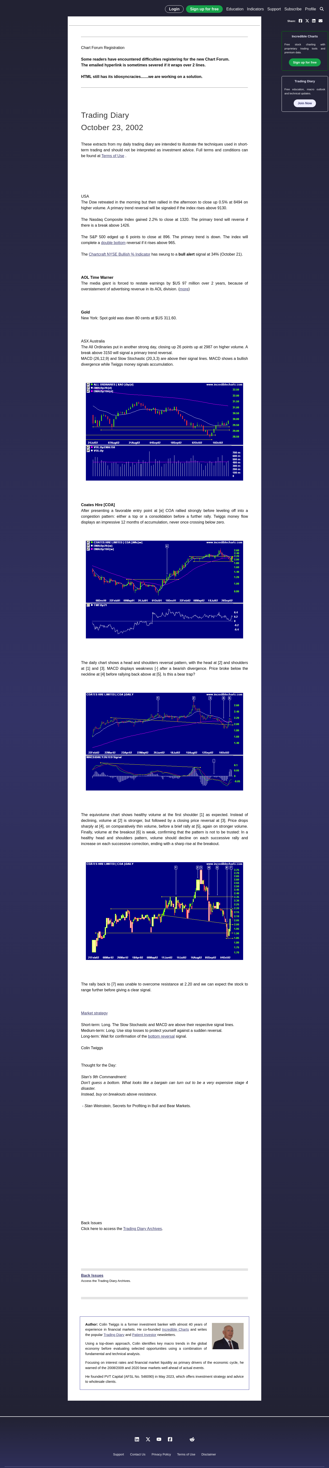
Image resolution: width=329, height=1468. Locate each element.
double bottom (113, 243)
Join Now (305, 103)
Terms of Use (112, 156)
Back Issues (92, 1275)
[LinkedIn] (137, 1440)
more (184, 289)
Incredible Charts (175, 1329)
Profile (310, 9)
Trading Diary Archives (142, 1229)
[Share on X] (307, 20)
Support (274, 9)
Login (174, 9)
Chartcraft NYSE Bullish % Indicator (119, 254)
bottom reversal (161, 1036)
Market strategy (94, 1013)
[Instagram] (181, 1440)
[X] (148, 1440)
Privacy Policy (161, 1454)
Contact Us (137, 1454)
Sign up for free (204, 9)
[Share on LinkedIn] (314, 20)
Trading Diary (114, 1335)
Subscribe (292, 9)
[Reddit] (192, 1440)
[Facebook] (170, 1440)
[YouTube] (159, 1440)
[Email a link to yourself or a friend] (320, 20)
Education (234, 9)
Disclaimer (209, 1454)
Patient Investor (144, 1335)
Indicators (255, 9)
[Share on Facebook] (300, 20)
